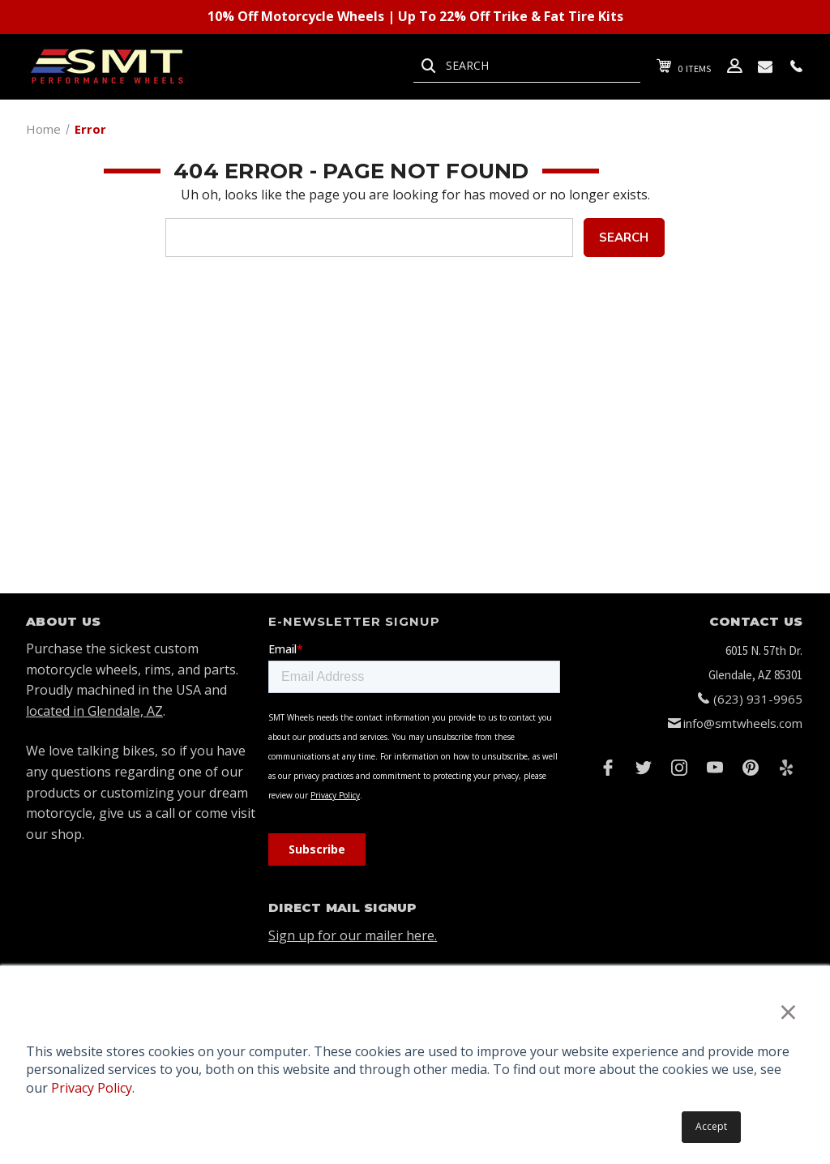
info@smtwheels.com (742, 723)
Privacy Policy (91, 1088)
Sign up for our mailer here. (352, 935)
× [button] (788, 1011)
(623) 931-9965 (757, 699)
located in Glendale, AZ (94, 711)
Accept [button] (711, 1126)
